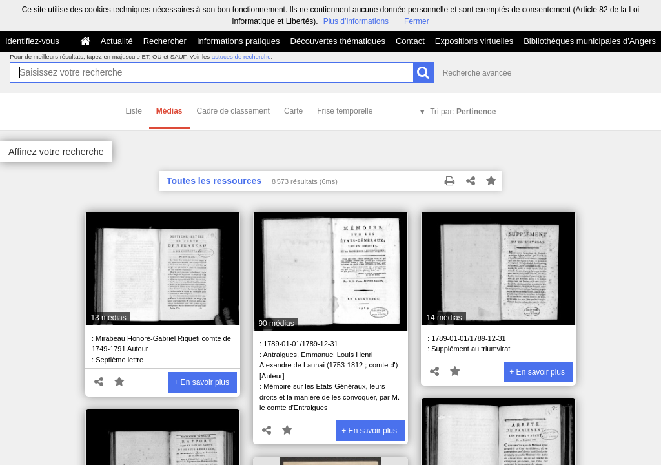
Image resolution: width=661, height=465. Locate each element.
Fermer (416, 21)
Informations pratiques (238, 41)
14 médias (444, 317)
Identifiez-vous (32, 41)
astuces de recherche (241, 56)
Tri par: (463, 111)
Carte (293, 111)
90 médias (276, 323)
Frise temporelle (344, 111)
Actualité (117, 41)
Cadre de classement (233, 111)
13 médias (108, 317)
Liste (134, 111)
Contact (410, 41)
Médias (169, 111)
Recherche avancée (477, 73)
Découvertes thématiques (337, 41)
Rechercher (165, 41)
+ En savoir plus (201, 382)
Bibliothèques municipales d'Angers (590, 41)
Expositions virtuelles (474, 41)
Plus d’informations (356, 21)
